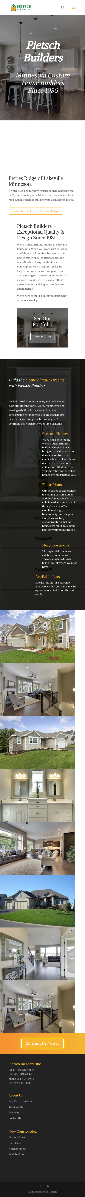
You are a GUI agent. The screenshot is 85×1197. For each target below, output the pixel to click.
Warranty (14, 1112)
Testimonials (16, 1107)
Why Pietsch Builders (20, 1101)
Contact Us (15, 1118)
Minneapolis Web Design (42, 1191)
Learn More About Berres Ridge (35, 211)
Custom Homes (55, 433)
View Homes (42, 336)
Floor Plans (52, 484)
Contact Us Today (42, 1043)
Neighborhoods (55, 545)
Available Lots (47, 576)
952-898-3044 (25, 1078)
